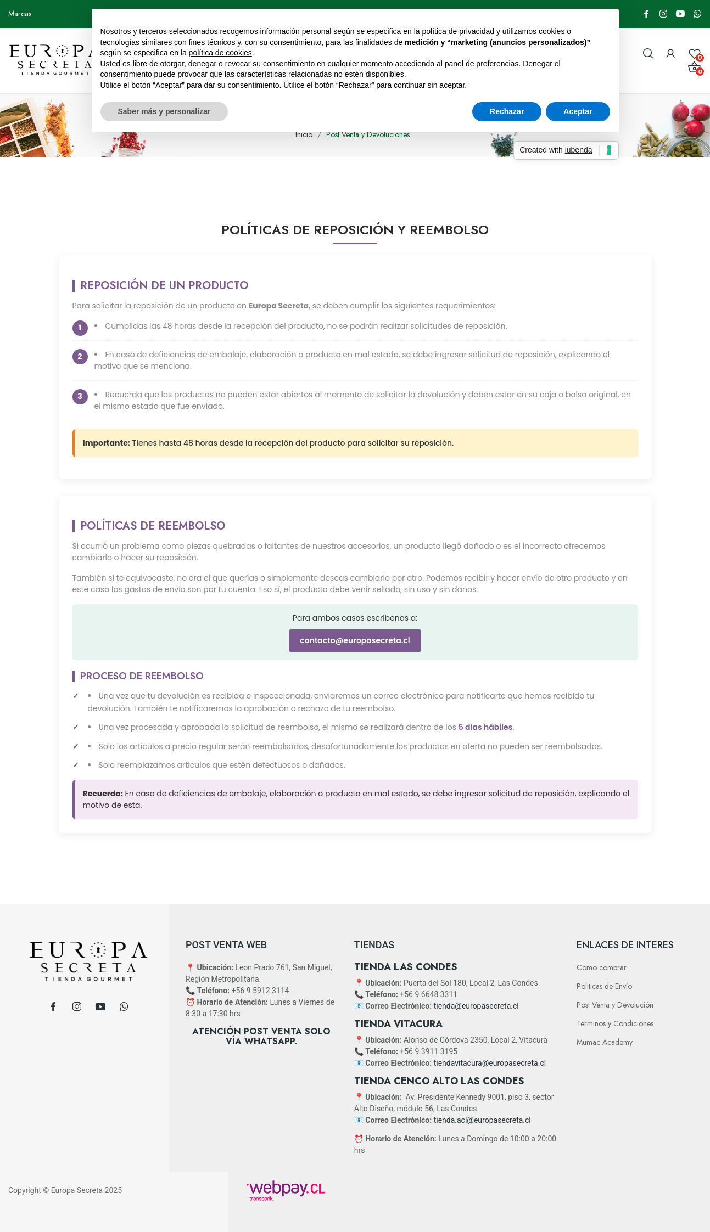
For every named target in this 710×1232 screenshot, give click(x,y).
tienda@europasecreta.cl (476, 1006)
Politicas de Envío (604, 986)
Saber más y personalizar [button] (164, 111)
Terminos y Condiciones (615, 1023)
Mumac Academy (605, 1042)
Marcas (19, 13)
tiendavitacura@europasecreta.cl (490, 1063)
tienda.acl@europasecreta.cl (482, 1120)
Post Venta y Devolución (615, 1004)
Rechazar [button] (507, 111)
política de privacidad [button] (458, 31)
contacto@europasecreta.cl (355, 640)
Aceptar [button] (577, 111)
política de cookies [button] (220, 52)
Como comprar (602, 967)
